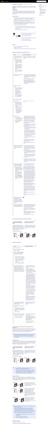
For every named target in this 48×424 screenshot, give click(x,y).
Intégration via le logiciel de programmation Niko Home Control (21, 46)
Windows (17, 28)
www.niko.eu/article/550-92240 (25, 40)
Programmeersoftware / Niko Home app (23, 29)
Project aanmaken (18, 96)
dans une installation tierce (33, 48)
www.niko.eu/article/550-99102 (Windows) (26, 34)
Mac (19, 28)
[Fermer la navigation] (10, 4)
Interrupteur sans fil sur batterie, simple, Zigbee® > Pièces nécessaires (30, 303)
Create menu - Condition (26, 141)
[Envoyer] (37, 1)
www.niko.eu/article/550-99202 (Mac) (25, 35)
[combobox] (41, 1)
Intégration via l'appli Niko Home (18, 47)
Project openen (19, 89)
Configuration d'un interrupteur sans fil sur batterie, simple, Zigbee (21, 48)
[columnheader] (13, 55)
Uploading (32, 214)
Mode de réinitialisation (30, 272)
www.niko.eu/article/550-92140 (25, 39)
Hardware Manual (6, 1)
